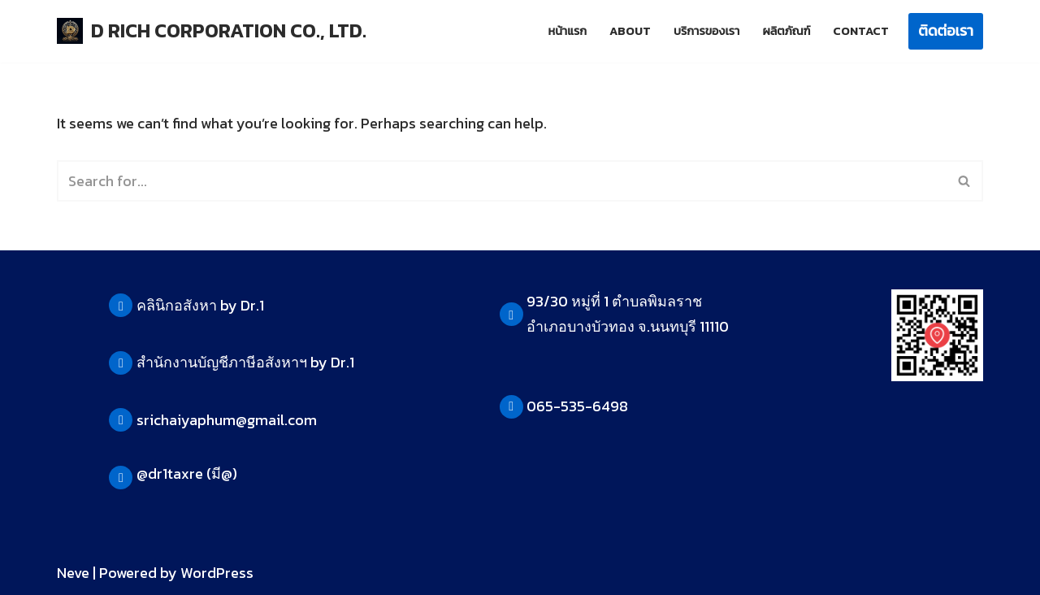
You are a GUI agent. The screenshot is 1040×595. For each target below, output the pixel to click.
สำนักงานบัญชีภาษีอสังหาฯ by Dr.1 (245, 362)
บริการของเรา (706, 31)
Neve (73, 573)
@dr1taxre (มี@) (186, 473)
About (630, 31)
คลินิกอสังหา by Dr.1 (200, 305)
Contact (861, 31)
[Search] (502, 181)
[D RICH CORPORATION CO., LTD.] (211, 31)
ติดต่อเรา (945, 30)
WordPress (217, 573)
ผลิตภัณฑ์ (786, 31)
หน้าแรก (567, 31)
